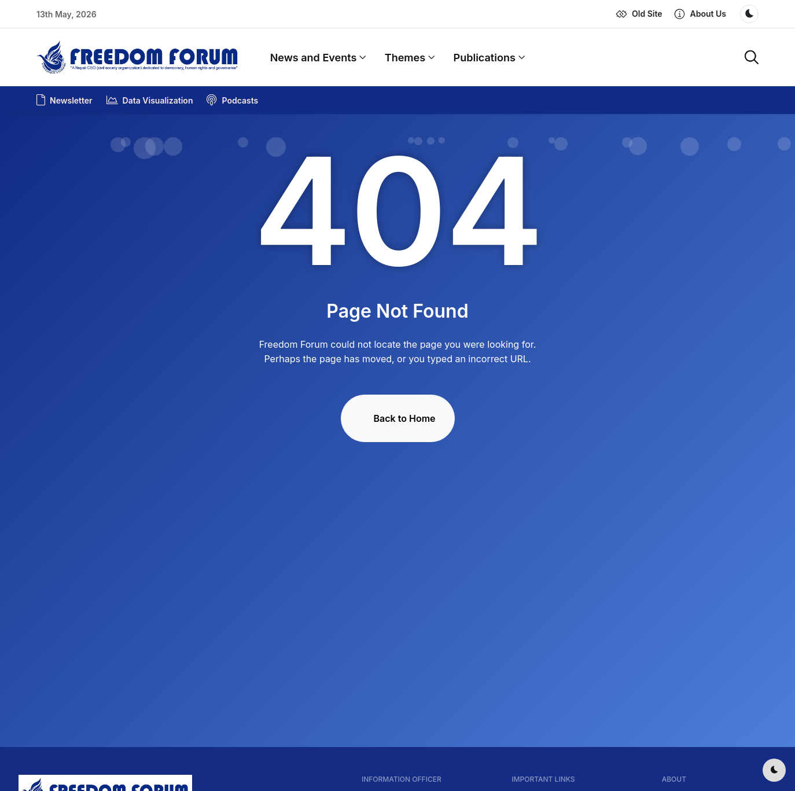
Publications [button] (489, 57)
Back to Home (405, 418)
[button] (700, 13)
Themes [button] (410, 57)
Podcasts (232, 100)
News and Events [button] (318, 57)
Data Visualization (149, 100)
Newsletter (64, 100)
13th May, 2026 (66, 14)
